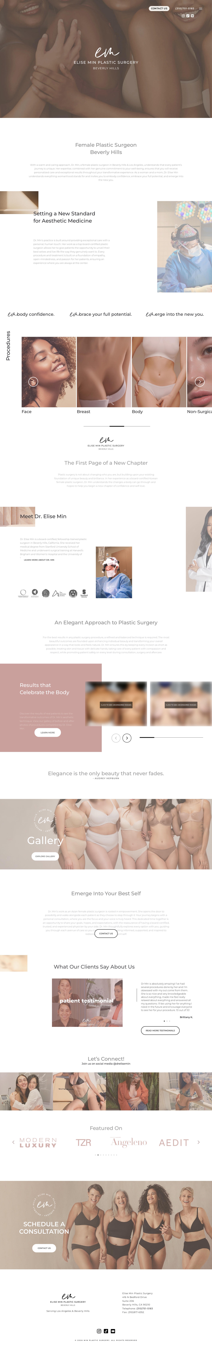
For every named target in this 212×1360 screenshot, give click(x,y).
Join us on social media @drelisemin (106, 1063)
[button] (33, 382)
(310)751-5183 (184, 10)
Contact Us (159, 10)
